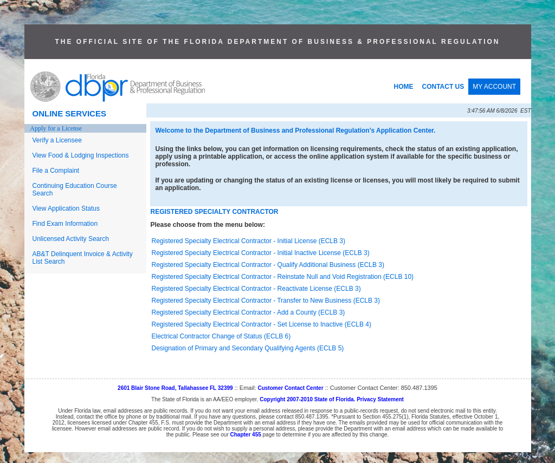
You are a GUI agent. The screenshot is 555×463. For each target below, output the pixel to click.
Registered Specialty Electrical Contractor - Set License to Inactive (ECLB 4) (262, 324)
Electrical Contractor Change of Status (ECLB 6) (221, 336)
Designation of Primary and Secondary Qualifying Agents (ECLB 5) (248, 348)
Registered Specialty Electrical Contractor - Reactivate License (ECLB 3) (256, 288)
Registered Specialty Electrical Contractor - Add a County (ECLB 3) (248, 312)
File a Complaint (56, 170)
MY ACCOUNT (494, 86)
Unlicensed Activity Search (71, 239)
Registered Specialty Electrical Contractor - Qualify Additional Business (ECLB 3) (268, 265)
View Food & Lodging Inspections (81, 155)
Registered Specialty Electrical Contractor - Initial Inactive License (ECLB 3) (261, 253)
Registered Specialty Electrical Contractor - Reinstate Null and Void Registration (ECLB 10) (283, 277)
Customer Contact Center (290, 388)
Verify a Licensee (57, 140)
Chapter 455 (245, 435)
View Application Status (66, 208)
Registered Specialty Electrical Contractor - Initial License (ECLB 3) (248, 241)
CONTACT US (443, 86)
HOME (404, 86)
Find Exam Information (65, 223)
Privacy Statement (380, 399)
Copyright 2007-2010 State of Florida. (307, 399)
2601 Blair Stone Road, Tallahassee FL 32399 (175, 388)
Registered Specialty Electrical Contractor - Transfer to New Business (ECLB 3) (266, 300)
